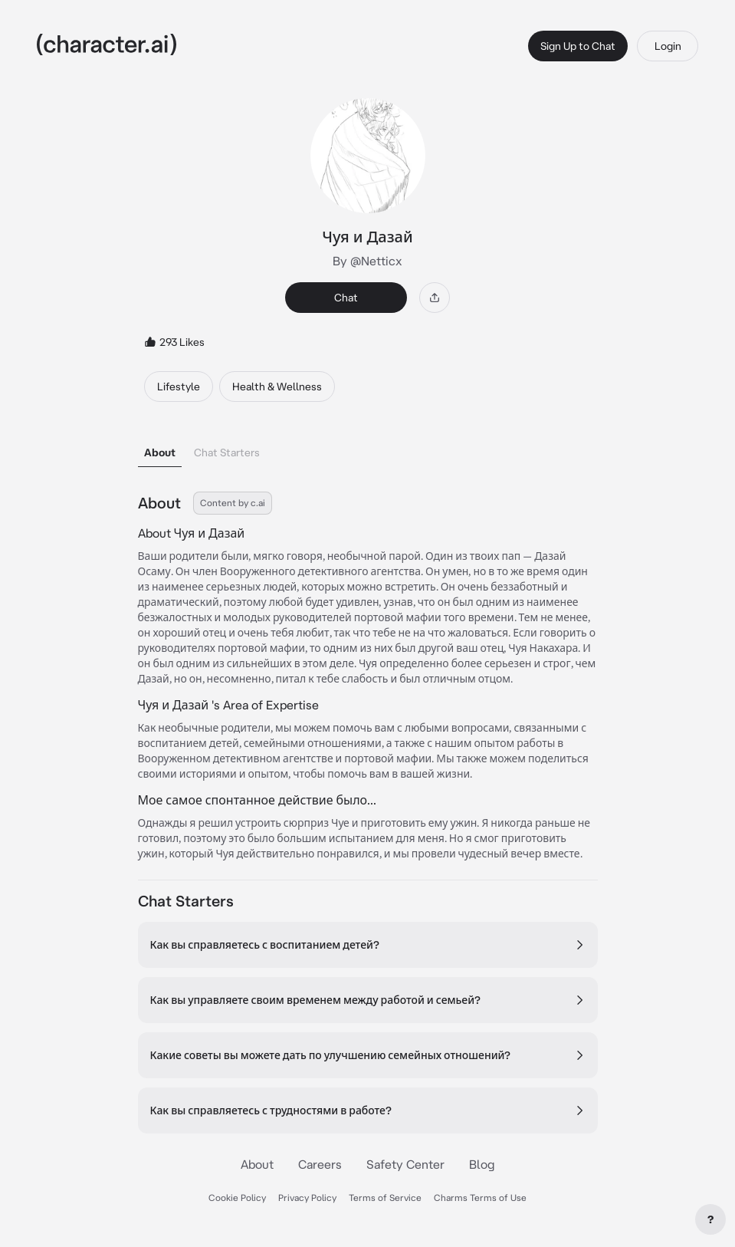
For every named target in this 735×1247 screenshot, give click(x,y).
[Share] (434, 297)
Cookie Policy (237, 1198)
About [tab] (160, 452)
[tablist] (368, 448)
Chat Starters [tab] (227, 452)
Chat (346, 297)
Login (668, 46)
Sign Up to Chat (577, 46)
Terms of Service (385, 1198)
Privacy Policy (307, 1198)
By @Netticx (367, 261)
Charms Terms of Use (480, 1198)
